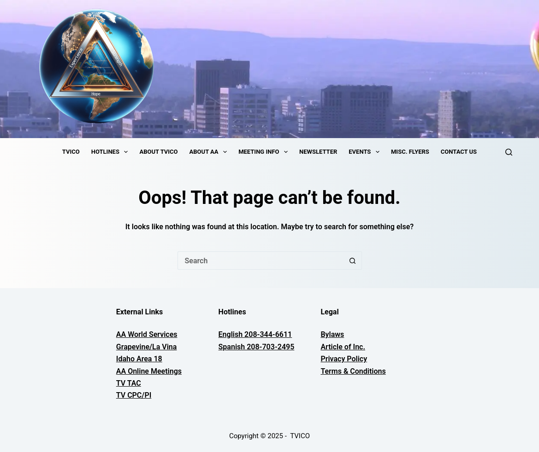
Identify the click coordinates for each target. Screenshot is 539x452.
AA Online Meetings (149, 371)
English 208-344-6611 (255, 334)
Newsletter (318, 151)
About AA (210, 151)
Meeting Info (264, 151)
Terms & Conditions (352, 371)
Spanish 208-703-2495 (257, 346)
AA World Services (147, 334)
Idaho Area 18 (139, 358)
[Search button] (353, 260)
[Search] (508, 152)
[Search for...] (261, 260)
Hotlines (111, 151)
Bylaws (332, 334)
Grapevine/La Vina (146, 346)
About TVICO (158, 151)
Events (366, 151)
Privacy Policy (343, 358)
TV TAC (128, 383)
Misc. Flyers (410, 151)
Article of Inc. (342, 346)
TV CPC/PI (133, 395)
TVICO (71, 151)
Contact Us (459, 151)
